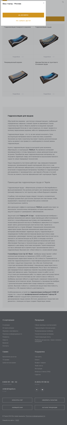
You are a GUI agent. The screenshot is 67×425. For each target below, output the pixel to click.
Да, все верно (23, 15)
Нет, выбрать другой (23, 20)
